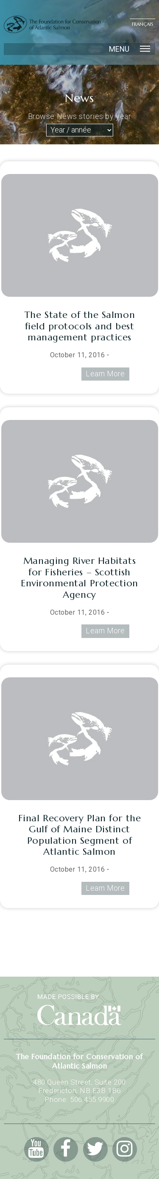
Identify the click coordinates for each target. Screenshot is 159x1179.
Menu (129, 49)
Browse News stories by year (79, 116)
